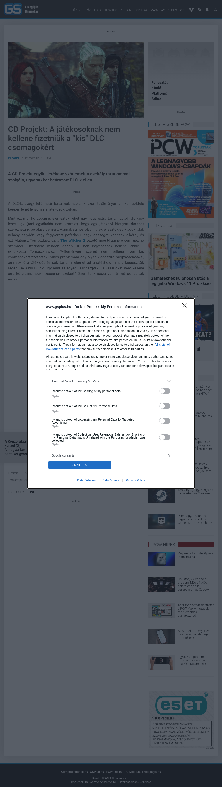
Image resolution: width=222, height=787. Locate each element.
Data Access (110, 480)
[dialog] (111, 394)
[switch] (164, 391)
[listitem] (111, 381)
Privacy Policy (135, 480)
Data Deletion (86, 480)
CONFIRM (80, 464)
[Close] (186, 307)
